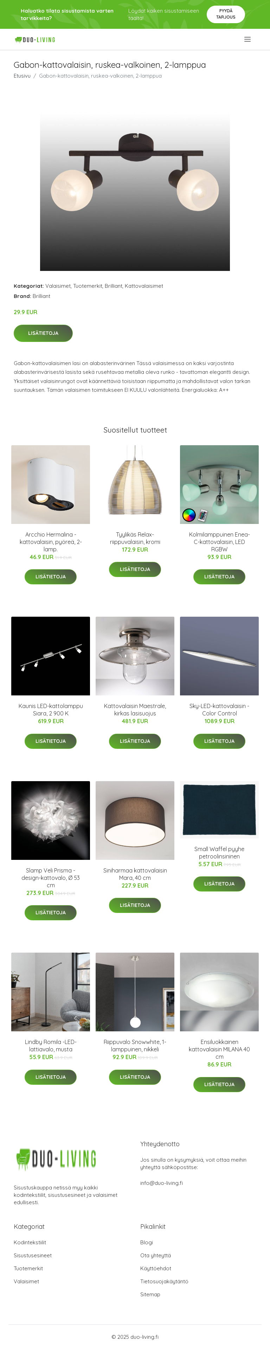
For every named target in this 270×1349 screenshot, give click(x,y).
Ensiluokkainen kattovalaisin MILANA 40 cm (219, 1049)
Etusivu (22, 75)
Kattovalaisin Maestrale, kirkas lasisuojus (135, 709)
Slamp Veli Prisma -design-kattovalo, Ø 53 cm (50, 878)
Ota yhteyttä (155, 1255)
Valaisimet (58, 286)
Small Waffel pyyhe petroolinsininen (219, 852)
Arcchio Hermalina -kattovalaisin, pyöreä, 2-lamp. (51, 542)
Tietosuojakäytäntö (164, 1281)
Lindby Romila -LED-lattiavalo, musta (51, 1045)
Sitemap (150, 1294)
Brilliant (113, 286)
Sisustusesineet (33, 1255)
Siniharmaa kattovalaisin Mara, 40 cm (135, 874)
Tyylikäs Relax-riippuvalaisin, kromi (135, 538)
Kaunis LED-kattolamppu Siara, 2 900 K (51, 709)
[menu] (248, 39)
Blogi (146, 1242)
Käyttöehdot (155, 1268)
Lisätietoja (43, 333)
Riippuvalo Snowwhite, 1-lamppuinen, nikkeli (135, 1045)
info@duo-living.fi (161, 1183)
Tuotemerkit (87, 286)
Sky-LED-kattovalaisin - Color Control (219, 709)
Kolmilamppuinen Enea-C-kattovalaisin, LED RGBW (219, 542)
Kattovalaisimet (144, 286)
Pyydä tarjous (226, 14)
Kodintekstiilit (30, 1242)
